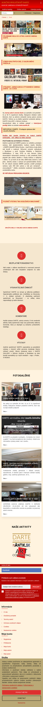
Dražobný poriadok (10, 616)
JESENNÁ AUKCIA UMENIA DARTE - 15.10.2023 (20, 499)
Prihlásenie (27, 13)
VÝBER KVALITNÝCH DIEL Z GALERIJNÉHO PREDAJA (18, 62)
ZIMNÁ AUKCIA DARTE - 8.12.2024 (15, 398)
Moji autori (7, 654)
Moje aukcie (8, 650)
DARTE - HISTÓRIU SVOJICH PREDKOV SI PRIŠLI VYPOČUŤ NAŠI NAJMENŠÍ (20, 464)
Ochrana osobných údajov (12, 623)
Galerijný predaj (36, 9)
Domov (4, 17)
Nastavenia (21, 703)
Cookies (6, 626)
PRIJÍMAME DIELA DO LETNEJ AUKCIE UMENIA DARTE (20, 37)
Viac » (5, 411)
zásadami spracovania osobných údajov (22, 596)
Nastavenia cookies (10, 630)
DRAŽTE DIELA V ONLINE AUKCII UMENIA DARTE (21, 228)
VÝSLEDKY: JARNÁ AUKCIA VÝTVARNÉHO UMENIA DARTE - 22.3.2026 (21, 88)
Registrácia (36, 13)
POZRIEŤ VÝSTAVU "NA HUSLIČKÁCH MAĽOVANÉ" (21, 201)
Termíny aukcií (8, 619)
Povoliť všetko (21, 692)
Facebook (6, 570)
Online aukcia (21, 9)
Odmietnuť (22, 698)
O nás (6, 612)
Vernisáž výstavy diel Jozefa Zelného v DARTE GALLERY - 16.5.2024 (20, 431)
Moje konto (7, 646)
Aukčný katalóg (7, 9)
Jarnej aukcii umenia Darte (14, 113)
